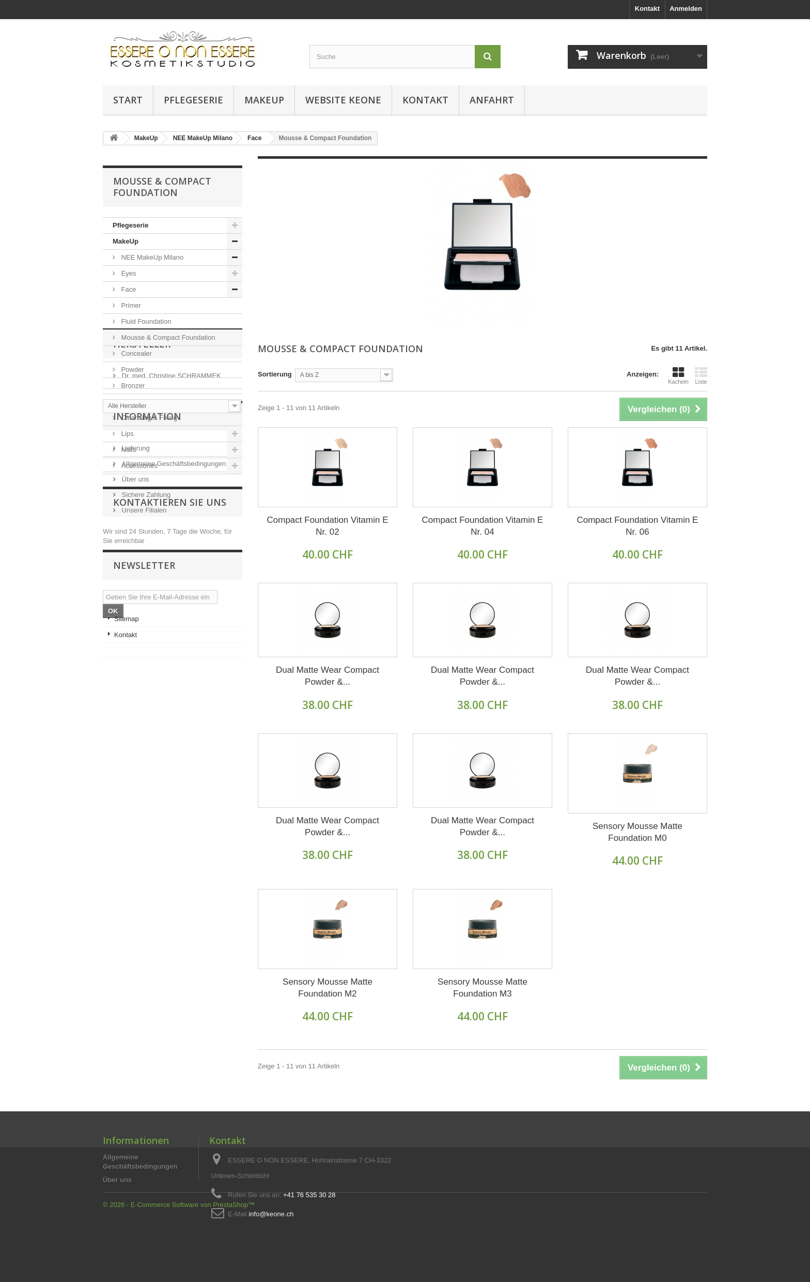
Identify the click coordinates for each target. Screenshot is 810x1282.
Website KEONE (343, 100)
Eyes (127, 273)
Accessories (138, 466)
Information (147, 601)
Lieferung (135, 629)
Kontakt (647, 8)
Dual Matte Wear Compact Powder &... (327, 676)
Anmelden (685, 8)
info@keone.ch (270, 1214)
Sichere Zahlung (145, 676)
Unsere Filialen (143, 691)
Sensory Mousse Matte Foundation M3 (482, 988)
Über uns (134, 660)
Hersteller (141, 505)
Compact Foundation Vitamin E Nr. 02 (327, 526)
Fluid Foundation (145, 321)
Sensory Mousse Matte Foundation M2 (327, 988)
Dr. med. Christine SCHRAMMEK (170, 533)
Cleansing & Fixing (148, 417)
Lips (126, 434)
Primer (130, 305)
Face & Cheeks (143, 401)
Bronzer (132, 385)
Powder (131, 369)
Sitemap (126, 883)
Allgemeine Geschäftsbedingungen (173, 644)
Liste (701, 375)
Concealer (135, 353)
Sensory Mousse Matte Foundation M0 (637, 832)
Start (128, 100)
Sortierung (275, 374)
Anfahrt (492, 100)
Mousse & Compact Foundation (167, 337)
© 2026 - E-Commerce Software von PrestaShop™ (179, 1254)
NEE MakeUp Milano (151, 257)
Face (127, 289)
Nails (127, 450)
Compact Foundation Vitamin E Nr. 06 (637, 526)
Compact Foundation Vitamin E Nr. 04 (482, 526)
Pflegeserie (193, 100)
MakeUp (264, 100)
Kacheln (678, 375)
